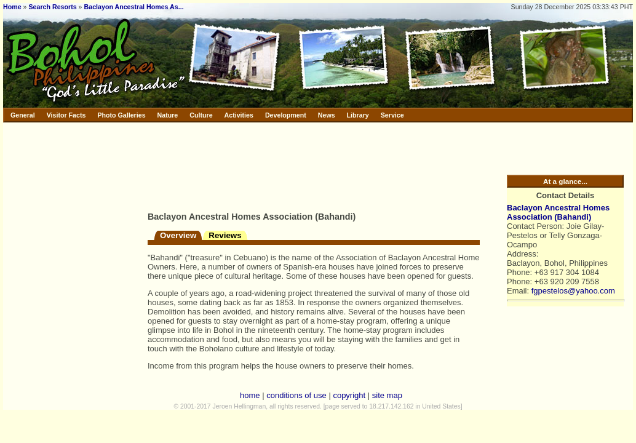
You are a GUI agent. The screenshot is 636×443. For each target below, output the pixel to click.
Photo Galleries (121, 115)
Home (12, 6)
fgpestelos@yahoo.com (573, 290)
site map (387, 395)
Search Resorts (52, 6)
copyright (349, 395)
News (326, 115)
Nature (167, 115)
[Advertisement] (191, 164)
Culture (200, 115)
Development (285, 115)
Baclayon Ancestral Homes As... (134, 6)
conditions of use (296, 395)
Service (392, 115)
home (250, 395)
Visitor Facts (66, 115)
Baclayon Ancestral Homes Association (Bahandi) (558, 212)
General (22, 115)
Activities (239, 115)
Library (358, 115)
